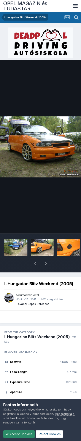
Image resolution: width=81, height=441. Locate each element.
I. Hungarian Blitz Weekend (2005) (37, 325)
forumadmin (24, 283)
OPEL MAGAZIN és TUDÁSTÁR (25, 6)
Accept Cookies (19, 434)
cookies (19, 409)
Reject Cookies (49, 434)
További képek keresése (32, 292)
